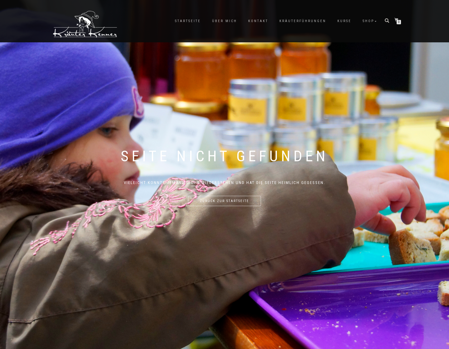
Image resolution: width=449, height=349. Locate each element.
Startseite (188, 21)
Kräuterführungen (302, 21)
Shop (368, 21)
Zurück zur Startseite (224, 201)
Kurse (344, 21)
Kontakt (258, 21)
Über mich (224, 21)
